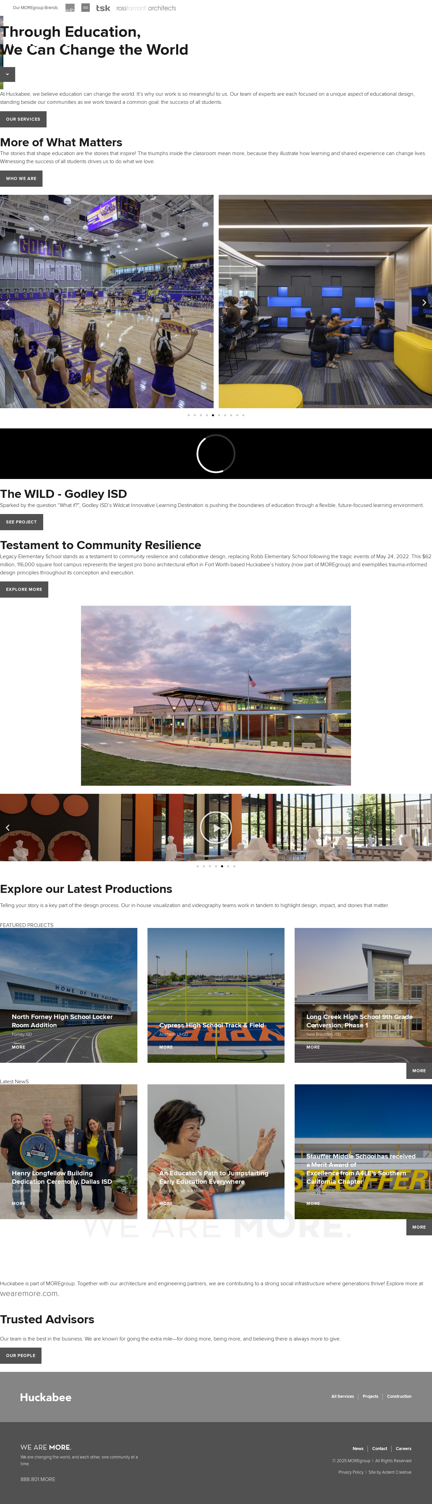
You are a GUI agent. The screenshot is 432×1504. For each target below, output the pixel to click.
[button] (7, 302)
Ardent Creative (396, 1472)
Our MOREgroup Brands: (36, 7)
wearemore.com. (29, 1293)
